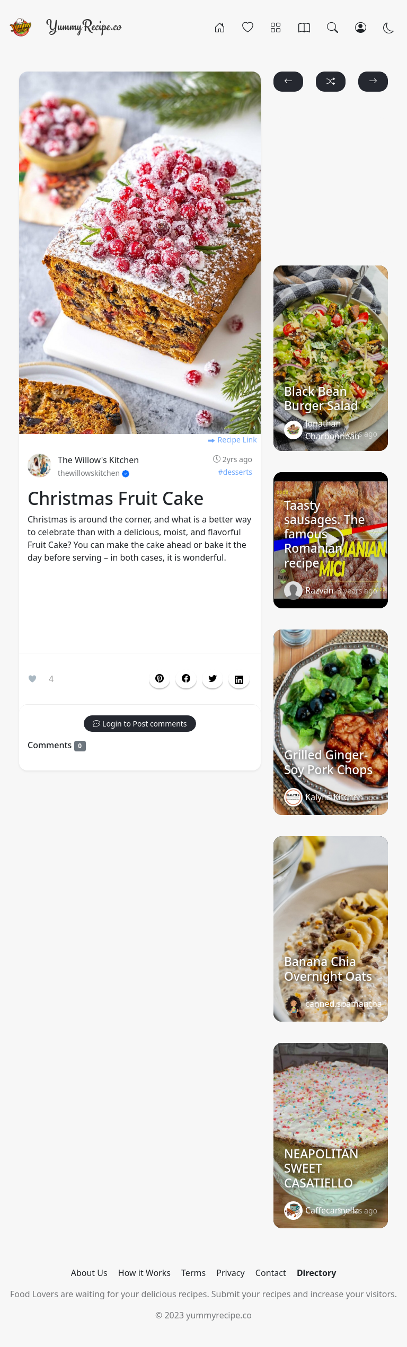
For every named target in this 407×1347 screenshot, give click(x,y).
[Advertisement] (140, 610)
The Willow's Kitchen (98, 460)
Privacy (230, 1273)
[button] (186, 678)
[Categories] (276, 27)
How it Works (144, 1273)
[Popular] (248, 27)
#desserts (235, 472)
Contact (270, 1273)
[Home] (219, 27)
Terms (193, 1273)
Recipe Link (232, 440)
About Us (89, 1273)
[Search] (332, 27)
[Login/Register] (360, 27)
